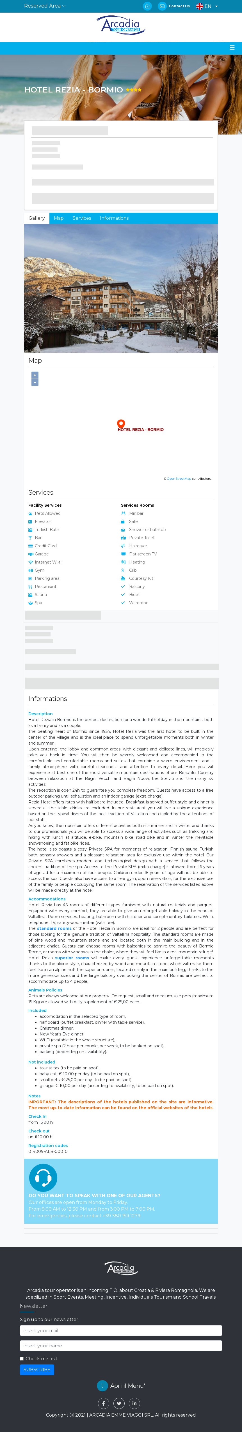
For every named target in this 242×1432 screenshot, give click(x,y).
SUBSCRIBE (37, 1369)
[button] (205, 6)
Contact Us (179, 6)
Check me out (42, 1358)
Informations (114, 218)
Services (82, 218)
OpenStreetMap (179, 479)
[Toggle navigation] (232, 47)
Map (59, 218)
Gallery (37, 218)
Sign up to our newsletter (49, 1319)
